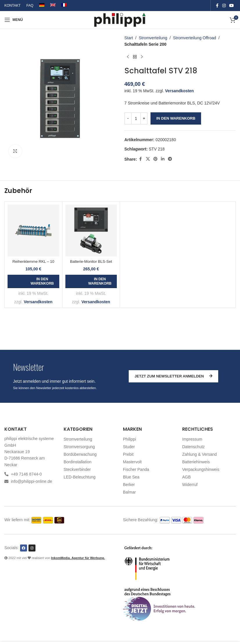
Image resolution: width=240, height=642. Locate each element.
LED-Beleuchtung (80, 477)
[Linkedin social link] (162, 159)
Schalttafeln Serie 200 (145, 44)
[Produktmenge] (136, 118)
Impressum (192, 439)
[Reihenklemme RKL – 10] (33, 230)
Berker (129, 484)
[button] (33, 281)
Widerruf (190, 484)
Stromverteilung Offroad (194, 38)
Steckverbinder (77, 469)
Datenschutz (193, 446)
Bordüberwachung (80, 454)
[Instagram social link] (224, 6)
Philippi (129, 439)
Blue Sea (131, 477)
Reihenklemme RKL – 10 (33, 261)
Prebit (128, 454)
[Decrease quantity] (128, 118)
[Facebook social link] (217, 6)
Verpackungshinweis (200, 469)
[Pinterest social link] (155, 159)
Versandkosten (179, 90)
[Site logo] (120, 19)
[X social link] (148, 159)
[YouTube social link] (232, 6)
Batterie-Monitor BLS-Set (91, 261)
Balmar (129, 492)
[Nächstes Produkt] (141, 57)
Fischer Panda (136, 469)
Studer (129, 446)
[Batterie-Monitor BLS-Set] (91, 230)
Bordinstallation (78, 462)
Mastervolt (132, 462)
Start (128, 38)
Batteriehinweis (196, 462)
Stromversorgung (79, 446)
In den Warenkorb (175, 118)
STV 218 (156, 149)
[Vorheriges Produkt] (127, 57)
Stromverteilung (153, 38)
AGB (186, 477)
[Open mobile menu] (13, 20)
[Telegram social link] (170, 159)
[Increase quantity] (144, 118)
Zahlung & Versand (199, 454)
